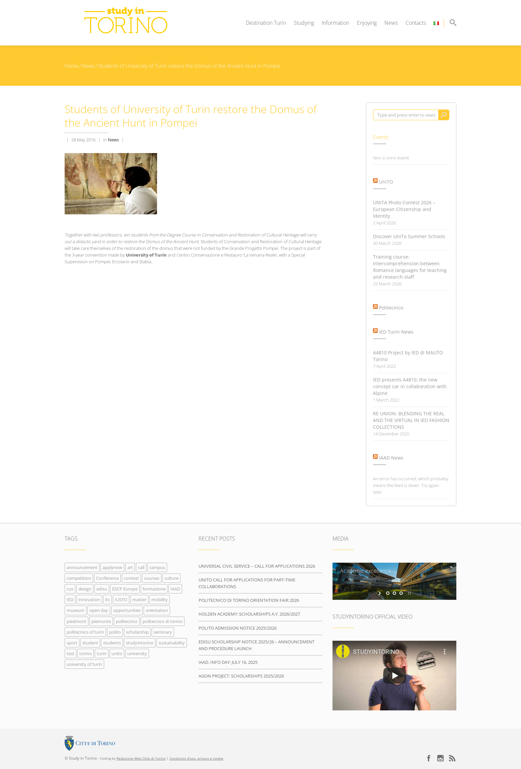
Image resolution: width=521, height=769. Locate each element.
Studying (304, 22)
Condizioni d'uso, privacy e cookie (196, 758)
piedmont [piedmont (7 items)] (76, 621)
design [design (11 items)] (84, 589)
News (391, 22)
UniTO (386, 182)
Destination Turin (266, 22)
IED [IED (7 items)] (70, 600)
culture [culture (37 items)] (171, 578)
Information (335, 22)
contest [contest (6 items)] (131, 578)
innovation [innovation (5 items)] (89, 600)
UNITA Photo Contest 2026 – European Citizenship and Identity (404, 209)
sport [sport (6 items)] (72, 643)
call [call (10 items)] (141, 567)
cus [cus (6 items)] (70, 589)
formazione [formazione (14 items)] (154, 589)
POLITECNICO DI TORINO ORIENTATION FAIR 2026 (249, 600)
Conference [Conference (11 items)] (107, 578)
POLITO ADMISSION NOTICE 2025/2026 (238, 628)
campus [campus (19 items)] (157, 567)
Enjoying (367, 22)
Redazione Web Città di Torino (141, 758)
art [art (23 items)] (130, 567)
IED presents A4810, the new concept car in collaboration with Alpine (410, 386)
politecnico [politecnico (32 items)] (127, 621)
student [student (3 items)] (90, 643)
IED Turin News (396, 332)
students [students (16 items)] (112, 643)
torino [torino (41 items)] (85, 653)
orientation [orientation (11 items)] (157, 610)
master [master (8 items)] (139, 600)
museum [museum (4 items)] (75, 610)
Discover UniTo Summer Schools (409, 236)
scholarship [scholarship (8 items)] (137, 632)
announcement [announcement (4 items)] (82, 567)
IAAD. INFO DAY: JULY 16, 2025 (228, 662)
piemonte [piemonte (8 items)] (101, 621)
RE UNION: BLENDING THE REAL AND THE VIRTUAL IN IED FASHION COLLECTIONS (411, 420)
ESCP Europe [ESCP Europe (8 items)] (125, 589)
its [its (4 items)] (107, 600)
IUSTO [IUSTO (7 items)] (121, 600)
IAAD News (391, 458)
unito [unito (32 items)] (116, 653)
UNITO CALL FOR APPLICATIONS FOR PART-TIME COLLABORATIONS (247, 583)
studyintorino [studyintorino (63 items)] (139, 643)
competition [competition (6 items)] (79, 578)
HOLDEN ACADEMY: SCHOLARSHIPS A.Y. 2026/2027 (249, 614)
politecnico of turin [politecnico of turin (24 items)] (85, 632)
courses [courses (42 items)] (151, 578)
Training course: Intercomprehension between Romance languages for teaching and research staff (410, 267)
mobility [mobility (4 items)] (159, 600)
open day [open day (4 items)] (98, 610)
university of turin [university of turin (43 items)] (84, 664)
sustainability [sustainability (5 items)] (171, 643)
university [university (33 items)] (137, 653)
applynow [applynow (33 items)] (112, 567)
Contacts (415, 22)
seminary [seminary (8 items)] (163, 632)
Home (71, 65)
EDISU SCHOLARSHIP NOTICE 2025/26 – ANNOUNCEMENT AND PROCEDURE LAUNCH (256, 645)
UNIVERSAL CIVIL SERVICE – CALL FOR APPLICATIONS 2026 (257, 566)
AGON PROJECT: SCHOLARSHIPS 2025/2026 (241, 676)
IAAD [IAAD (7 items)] (175, 589)
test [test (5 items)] (70, 653)
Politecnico (391, 307)
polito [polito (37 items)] (115, 632)
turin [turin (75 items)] (101, 653)
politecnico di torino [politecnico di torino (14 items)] (162, 621)
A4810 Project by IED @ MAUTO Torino (408, 355)
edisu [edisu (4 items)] (101, 589)
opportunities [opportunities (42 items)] (127, 610)
